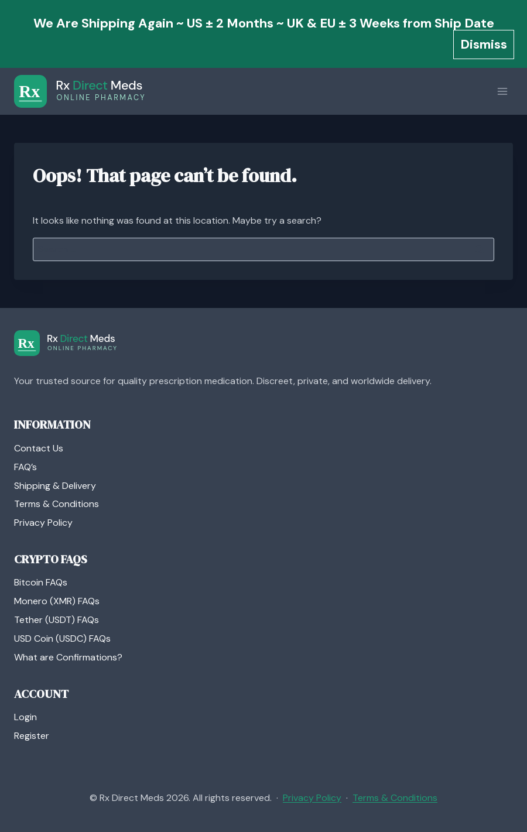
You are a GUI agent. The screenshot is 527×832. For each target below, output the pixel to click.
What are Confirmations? (68, 657)
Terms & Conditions (56, 504)
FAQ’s (25, 467)
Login (25, 717)
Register (31, 736)
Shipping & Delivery (55, 486)
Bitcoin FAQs (40, 582)
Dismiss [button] (483, 44)
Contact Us (38, 448)
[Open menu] (502, 92)
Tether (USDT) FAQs (56, 620)
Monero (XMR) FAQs (57, 601)
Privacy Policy (43, 522)
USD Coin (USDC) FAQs (62, 638)
